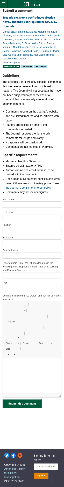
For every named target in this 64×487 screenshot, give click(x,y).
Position (7, 224)
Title (5, 283)
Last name (8, 212)
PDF (17, 62)
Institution (8, 237)
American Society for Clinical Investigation (15, 473)
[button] (6, 305)
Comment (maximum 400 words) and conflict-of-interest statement (32, 297)
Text (11, 62)
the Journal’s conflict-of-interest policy (28, 187)
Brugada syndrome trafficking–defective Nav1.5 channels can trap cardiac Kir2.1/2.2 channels (30, 22)
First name (8, 199)
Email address (10, 250)
